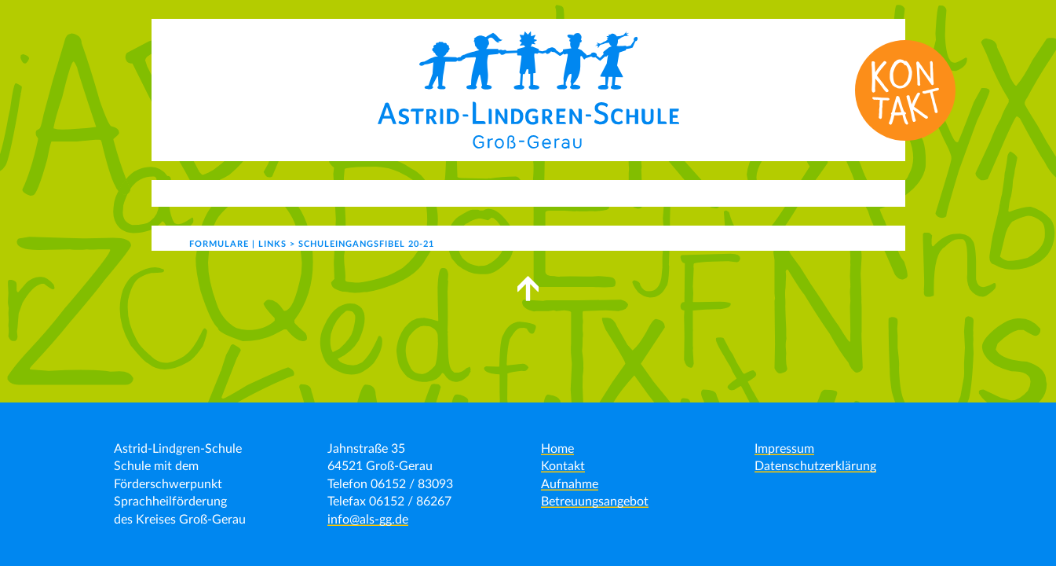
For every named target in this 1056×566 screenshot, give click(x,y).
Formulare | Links (807, 192)
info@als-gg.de (367, 519)
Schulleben (477, 192)
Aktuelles (246, 192)
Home (557, 449)
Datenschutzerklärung (815, 466)
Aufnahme (569, 484)
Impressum (784, 449)
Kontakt (705, 192)
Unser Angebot (359, 192)
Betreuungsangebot (595, 501)
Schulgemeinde (594, 192)
